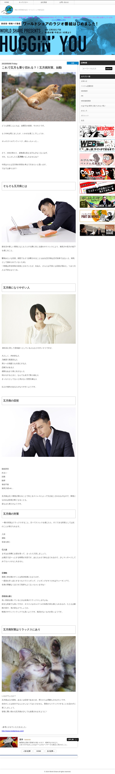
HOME (6, 2)
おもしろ (84, 110)
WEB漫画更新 (86, 101)
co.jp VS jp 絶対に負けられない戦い (93, 106)
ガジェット (85, 115)
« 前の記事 (27, 751)
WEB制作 (84, 91)
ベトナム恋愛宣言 (87, 86)
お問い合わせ (64, 2)
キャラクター (23, 2)
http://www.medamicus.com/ (13, 731)
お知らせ (84, 81)
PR (82, 96)
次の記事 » (50, 751)
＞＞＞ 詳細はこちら (59, 20)
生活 (82, 120)
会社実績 (44, 2)
